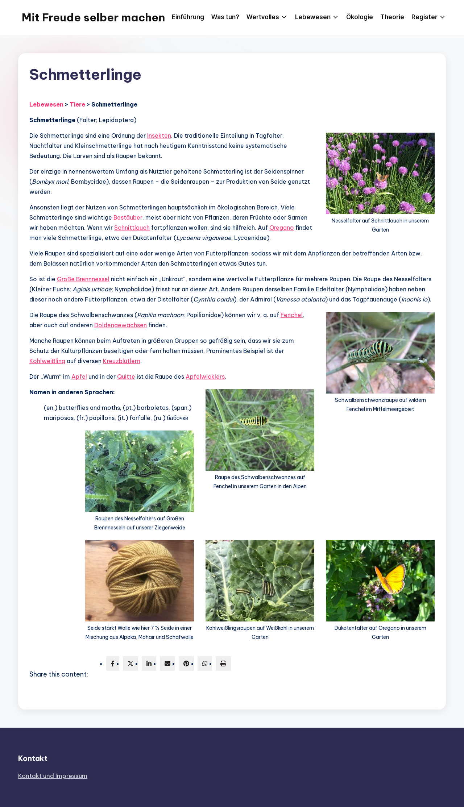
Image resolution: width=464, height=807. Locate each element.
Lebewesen (46, 104)
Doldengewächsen (120, 325)
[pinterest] (186, 663)
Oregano (281, 227)
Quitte (126, 376)
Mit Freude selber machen (93, 17)
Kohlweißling (47, 361)
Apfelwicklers (205, 376)
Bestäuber (127, 217)
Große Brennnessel (83, 279)
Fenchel (292, 315)
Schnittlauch (132, 227)
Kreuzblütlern (121, 361)
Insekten (159, 135)
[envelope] (167, 663)
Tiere (77, 104)
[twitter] (130, 663)
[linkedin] (149, 663)
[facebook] (112, 663)
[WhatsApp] (205, 663)
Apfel (79, 376)
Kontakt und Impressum (52, 776)
